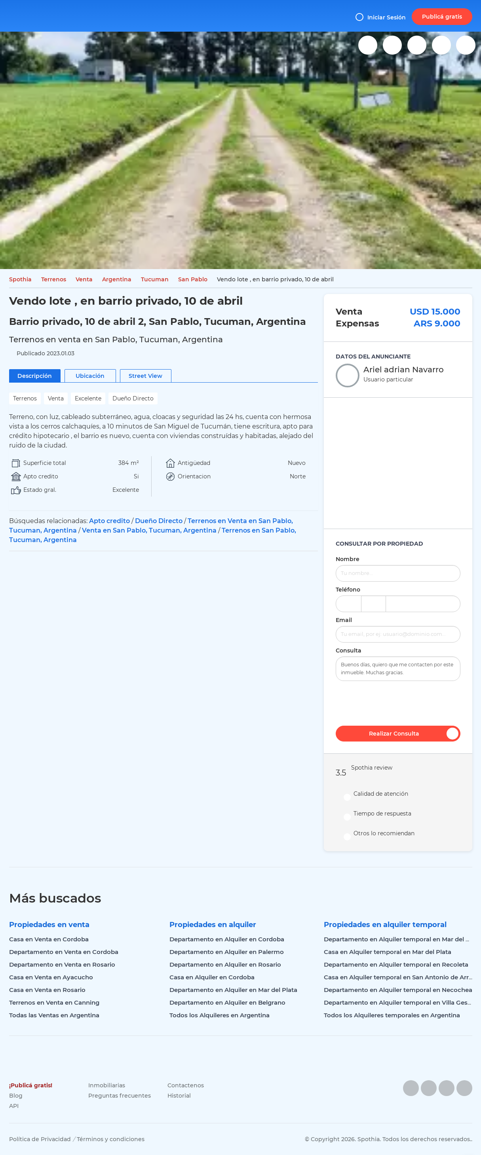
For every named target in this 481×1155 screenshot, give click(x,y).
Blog (16, 1095)
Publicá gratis (442, 16)
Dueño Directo (159, 521)
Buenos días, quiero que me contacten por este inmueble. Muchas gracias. (398, 668)
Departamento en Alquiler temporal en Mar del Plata (402, 939)
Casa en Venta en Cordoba (49, 939)
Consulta (348, 650)
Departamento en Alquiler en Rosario (225, 964)
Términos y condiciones (110, 1139)
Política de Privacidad (40, 1139)
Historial (179, 1095)
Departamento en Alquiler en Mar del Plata (233, 990)
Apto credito (109, 521)
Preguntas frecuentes (119, 1095)
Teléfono (348, 589)
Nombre (347, 559)
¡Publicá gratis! (30, 1085)
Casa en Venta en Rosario (47, 990)
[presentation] (398, 702)
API (14, 1105)
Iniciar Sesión (381, 17)
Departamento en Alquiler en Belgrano (227, 1002)
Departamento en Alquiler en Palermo (226, 952)
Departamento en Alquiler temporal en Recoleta (396, 964)
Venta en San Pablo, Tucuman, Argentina (149, 530)
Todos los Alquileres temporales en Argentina (392, 1015)
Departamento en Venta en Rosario (62, 964)
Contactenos (185, 1085)
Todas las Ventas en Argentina (54, 1015)
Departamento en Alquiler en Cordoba (226, 939)
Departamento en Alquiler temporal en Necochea (398, 990)
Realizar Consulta (413, 734)
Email (344, 620)
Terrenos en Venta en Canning (54, 1002)
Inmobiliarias (106, 1085)
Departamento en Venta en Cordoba (63, 952)
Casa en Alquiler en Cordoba (212, 977)
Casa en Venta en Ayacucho (51, 977)
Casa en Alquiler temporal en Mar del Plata (387, 952)
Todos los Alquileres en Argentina (219, 1015)
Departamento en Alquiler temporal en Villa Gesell (399, 1002)
